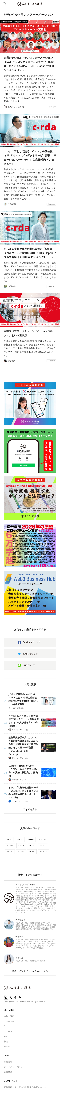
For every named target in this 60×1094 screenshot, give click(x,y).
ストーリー (51, 107)
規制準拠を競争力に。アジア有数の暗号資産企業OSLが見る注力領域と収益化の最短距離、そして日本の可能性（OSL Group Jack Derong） (23, 746)
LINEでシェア (29, 665)
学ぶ (6, 1026)
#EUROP (43, 851)
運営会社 (8, 1061)
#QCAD (42, 839)
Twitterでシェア (30, 653)
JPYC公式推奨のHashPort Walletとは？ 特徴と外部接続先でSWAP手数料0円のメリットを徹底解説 (23, 699)
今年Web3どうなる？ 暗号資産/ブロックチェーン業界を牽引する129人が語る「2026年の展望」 (23, 720)
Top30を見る (30, 809)
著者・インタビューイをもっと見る (30, 971)
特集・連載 (9, 1016)
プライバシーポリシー (14, 1066)
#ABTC (19, 839)
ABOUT (7, 1046)
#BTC (9, 839)
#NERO (31, 839)
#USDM (10, 845)
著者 (6, 1041)
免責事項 (8, 1071)
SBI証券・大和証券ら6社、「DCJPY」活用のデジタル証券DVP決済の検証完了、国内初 (23, 770)
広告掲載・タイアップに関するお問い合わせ (25, 1087)
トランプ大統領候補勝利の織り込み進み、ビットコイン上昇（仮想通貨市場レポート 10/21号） (23, 792)
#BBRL (32, 851)
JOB (5, 1036)
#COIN (32, 845)
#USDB (21, 851)
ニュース (23, 780)
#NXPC (10, 851)
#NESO (43, 845)
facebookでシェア (31, 642)
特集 (22, 708)
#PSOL (21, 845)
